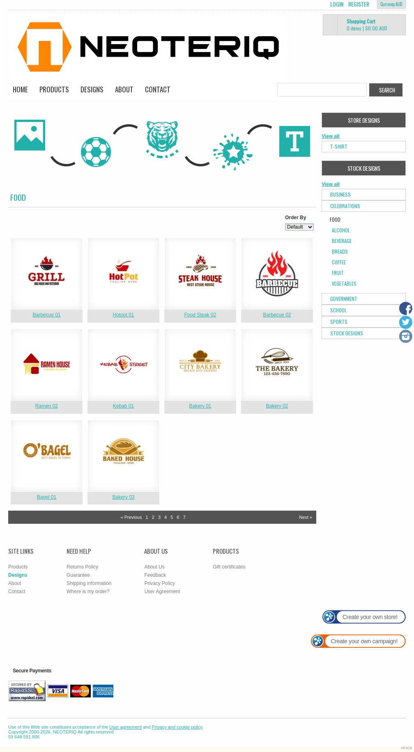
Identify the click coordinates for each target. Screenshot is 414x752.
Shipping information (89, 583)
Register (358, 4)
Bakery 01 (200, 406)
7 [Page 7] (184, 517)
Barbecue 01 (46, 315)
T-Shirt (338, 146)
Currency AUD (391, 4)
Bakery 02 (277, 406)
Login (336, 4)
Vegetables (344, 283)
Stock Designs (346, 333)
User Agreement (162, 591)
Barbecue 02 (277, 315)
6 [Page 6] (178, 517)
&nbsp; (47, 274)
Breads (340, 251)
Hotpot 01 (123, 315)
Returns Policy (82, 567)
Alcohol (341, 230)
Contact (157, 89)
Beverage (342, 240)
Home (20, 89)
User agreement (125, 726)
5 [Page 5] (171, 517)
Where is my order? (88, 591)
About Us (154, 567)
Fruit (338, 272)
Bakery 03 (123, 497)
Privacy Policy (159, 583)
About (124, 89)
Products (54, 89)
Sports (338, 321)
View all (331, 136)
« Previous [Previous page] (131, 517)
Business (340, 194)
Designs (92, 89)
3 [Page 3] (159, 517)
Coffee (339, 262)
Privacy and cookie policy (177, 726)
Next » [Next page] (305, 517)
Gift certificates (229, 567)
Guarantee (78, 575)
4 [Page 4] (165, 517)
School (338, 310)
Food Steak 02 (200, 315)
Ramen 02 (46, 406)
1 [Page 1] (147, 517)
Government (343, 298)
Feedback (155, 575)
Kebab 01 (123, 406)
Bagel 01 (46, 497)
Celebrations (345, 205)
